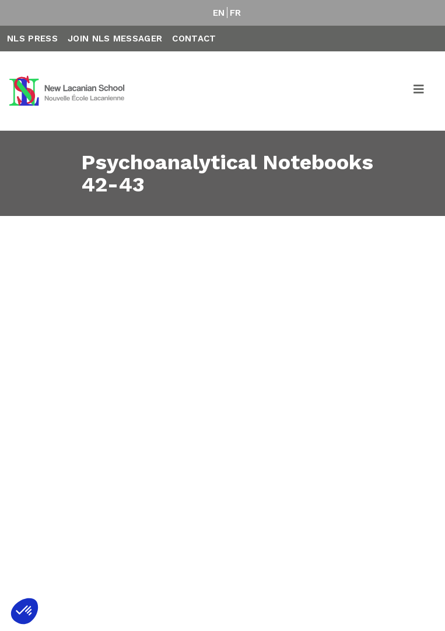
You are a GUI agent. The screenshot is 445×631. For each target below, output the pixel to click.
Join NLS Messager (115, 38)
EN (219, 13)
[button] (24, 611)
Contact (194, 38)
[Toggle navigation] (419, 91)
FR (235, 13)
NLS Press (32, 38)
